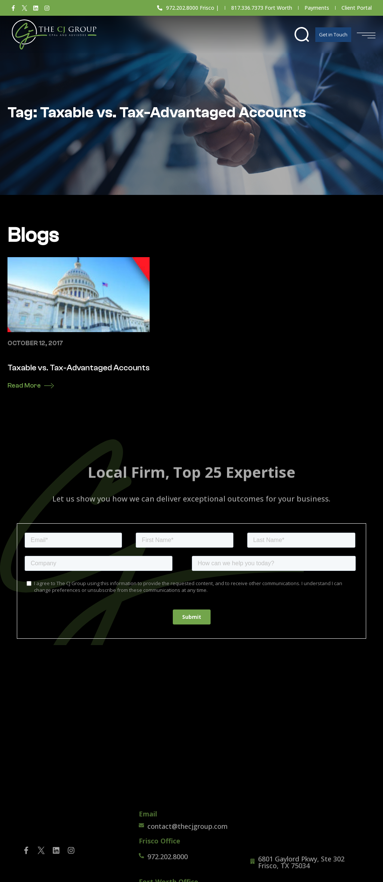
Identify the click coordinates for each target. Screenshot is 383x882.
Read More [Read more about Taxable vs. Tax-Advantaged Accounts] (24, 385)
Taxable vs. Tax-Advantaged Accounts (78, 368)
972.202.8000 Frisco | (192, 7)
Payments (316, 7)
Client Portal (356, 7)
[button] (302, 34)
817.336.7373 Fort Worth (261, 7)
